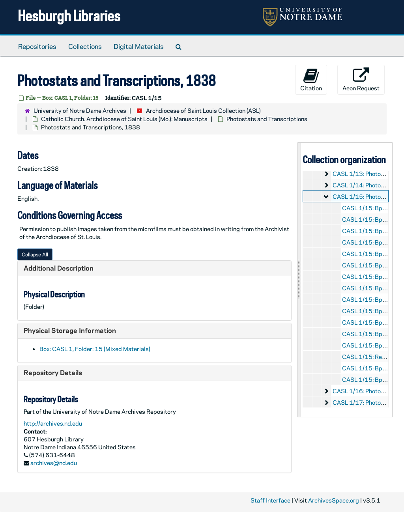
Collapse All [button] (35, 254)
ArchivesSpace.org (333, 500)
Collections (85, 46)
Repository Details (53, 372)
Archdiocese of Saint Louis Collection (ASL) (203, 110)
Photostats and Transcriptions (266, 119)
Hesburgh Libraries (69, 15)
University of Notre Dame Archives (80, 110)
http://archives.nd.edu (53, 423)
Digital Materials (139, 46)
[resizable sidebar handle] (299, 280)
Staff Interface (270, 500)
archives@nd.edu (53, 463)
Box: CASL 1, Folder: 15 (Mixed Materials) (94, 349)
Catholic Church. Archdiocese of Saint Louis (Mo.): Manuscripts (124, 119)
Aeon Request (361, 79)
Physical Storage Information (70, 330)
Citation (311, 79)
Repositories (37, 46)
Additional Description (59, 267)
